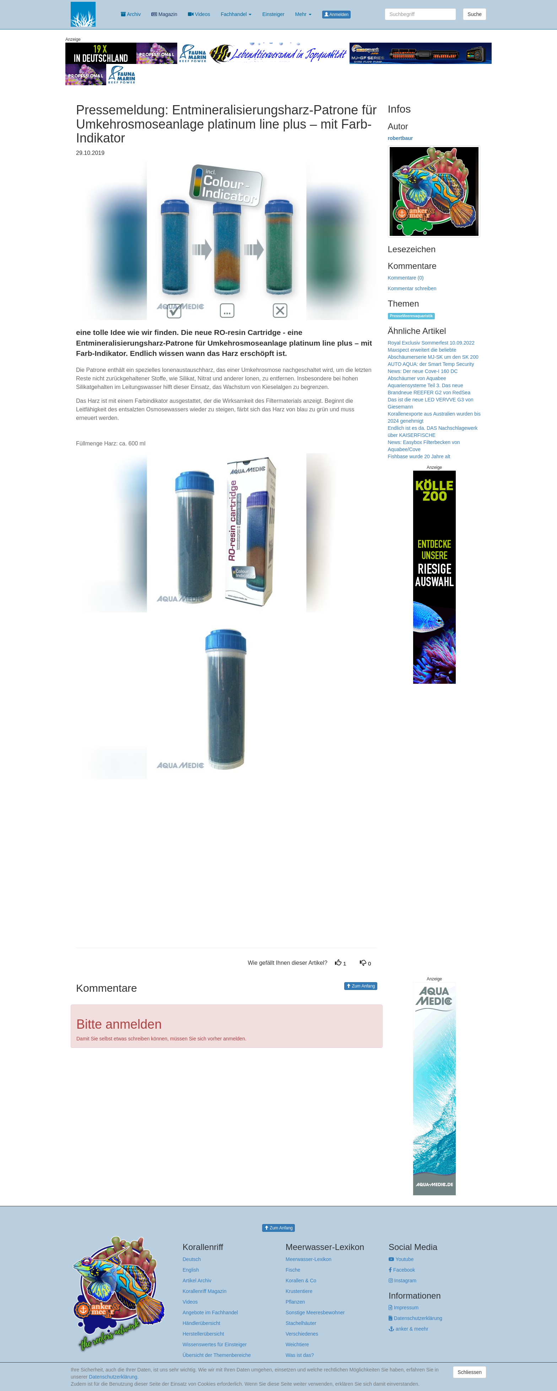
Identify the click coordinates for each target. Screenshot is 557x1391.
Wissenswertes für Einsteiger (215, 1344)
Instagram (402, 1280)
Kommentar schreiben (412, 288)
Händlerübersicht (201, 1323)
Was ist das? (300, 1355)
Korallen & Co (301, 1280)
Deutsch (192, 1259)
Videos (199, 14)
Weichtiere (297, 1344)
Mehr (303, 14)
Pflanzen (295, 1302)
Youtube (401, 1259)
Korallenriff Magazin (204, 1291)
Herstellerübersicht (203, 1334)
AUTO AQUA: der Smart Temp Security (431, 364)
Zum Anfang (360, 986)
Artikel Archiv (197, 1280)
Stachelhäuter (301, 1323)
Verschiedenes (302, 1334)
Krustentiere (299, 1291)
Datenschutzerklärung (415, 1318)
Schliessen (470, 1372)
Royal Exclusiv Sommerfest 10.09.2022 (431, 343)
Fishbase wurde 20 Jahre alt (419, 456)
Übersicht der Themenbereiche (217, 1355)
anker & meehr (408, 1329)
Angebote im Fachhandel (210, 1312)
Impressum (403, 1307)
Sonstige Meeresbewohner (315, 1312)
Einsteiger (273, 14)
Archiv (131, 14)
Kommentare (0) (406, 278)
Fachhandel (236, 14)
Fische (293, 1270)
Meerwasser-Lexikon (308, 1259)
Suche (474, 14)
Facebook (402, 1270)
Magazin (164, 14)
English (191, 1270)
